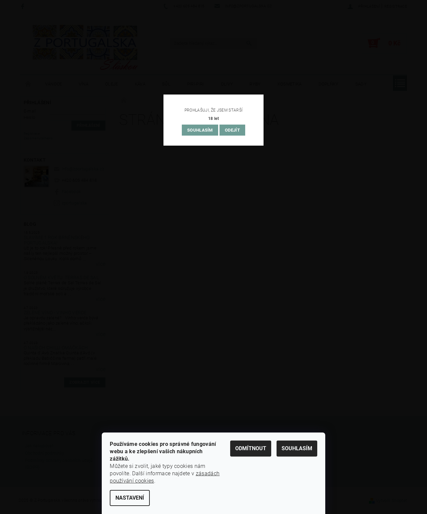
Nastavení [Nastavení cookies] (129, 498)
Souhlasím (200, 130)
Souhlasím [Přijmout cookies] (297, 448)
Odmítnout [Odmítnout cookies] (250, 448)
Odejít (232, 130)
